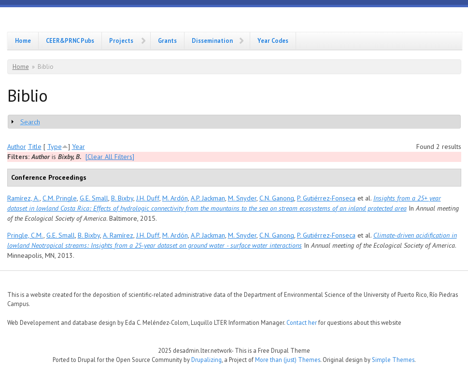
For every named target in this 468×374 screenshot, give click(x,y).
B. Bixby (122, 198)
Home (23, 40)
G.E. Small (94, 198)
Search (30, 122)
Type (54, 146)
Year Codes (272, 40)
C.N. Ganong (276, 198)
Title (35, 146)
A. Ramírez (118, 235)
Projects (121, 40)
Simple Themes (393, 359)
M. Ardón (175, 198)
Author (16, 146)
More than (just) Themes (287, 359)
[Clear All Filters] (109, 156)
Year (78, 146)
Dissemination (212, 40)
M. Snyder (242, 198)
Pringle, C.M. (25, 235)
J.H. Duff (147, 198)
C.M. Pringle (60, 198)
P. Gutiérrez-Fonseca (326, 198)
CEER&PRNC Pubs (70, 40)
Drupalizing (206, 359)
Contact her (301, 322)
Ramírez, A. (23, 198)
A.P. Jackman (208, 198)
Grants (167, 40)
